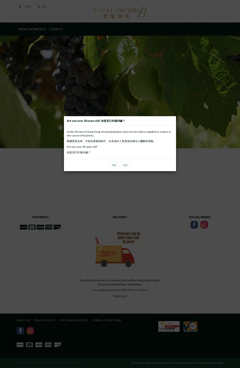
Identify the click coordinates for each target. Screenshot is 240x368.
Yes (125, 165)
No (114, 165)
